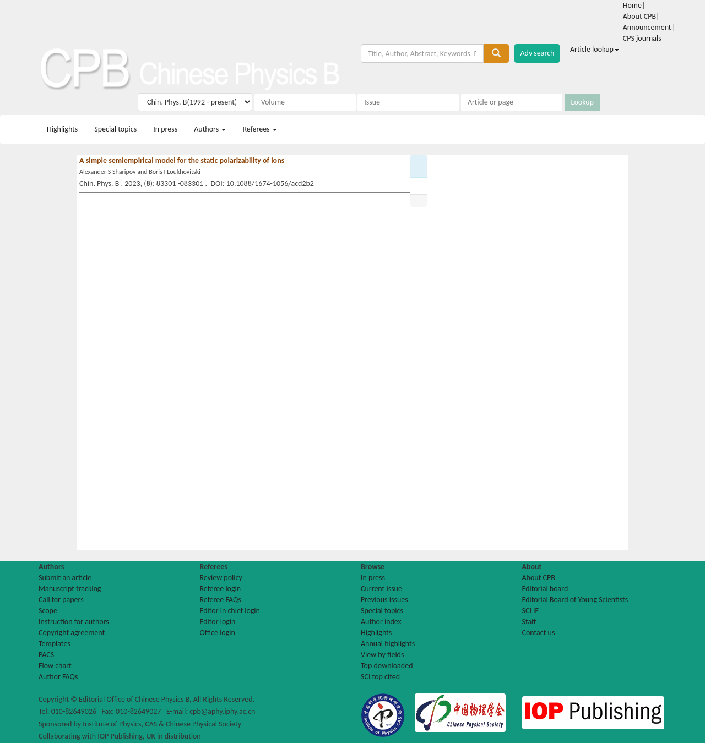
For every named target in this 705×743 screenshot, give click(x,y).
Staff (529, 621)
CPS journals (642, 38)
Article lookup (594, 49)
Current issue (381, 588)
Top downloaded (387, 665)
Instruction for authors (74, 621)
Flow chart (55, 665)
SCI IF (530, 610)
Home (632, 5)
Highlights (62, 129)
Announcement (647, 27)
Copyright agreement (72, 632)
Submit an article (65, 577)
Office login (217, 632)
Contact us (538, 632)
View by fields (382, 654)
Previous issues (384, 599)
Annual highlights (388, 643)
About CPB (639, 16)
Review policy (221, 577)
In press (165, 129)
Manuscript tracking (70, 588)
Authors (210, 129)
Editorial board (545, 588)
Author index (381, 621)
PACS (46, 654)
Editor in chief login (230, 610)
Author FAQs (58, 676)
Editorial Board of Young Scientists (575, 599)
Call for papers (61, 599)
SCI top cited (380, 676)
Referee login (220, 588)
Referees (259, 129)
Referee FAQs (220, 599)
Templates (54, 643)
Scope (48, 610)
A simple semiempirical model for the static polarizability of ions (181, 160)
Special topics (115, 129)
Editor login (218, 621)
